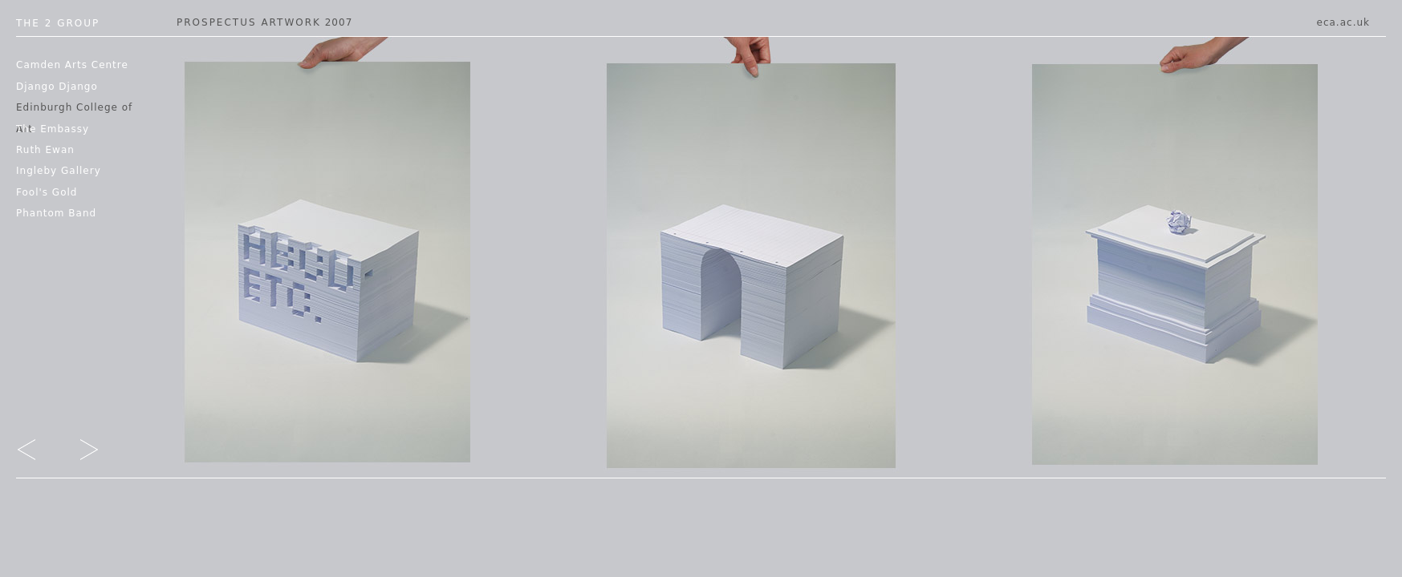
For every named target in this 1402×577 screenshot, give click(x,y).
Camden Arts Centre (72, 65)
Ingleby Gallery (58, 170)
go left (38, 453)
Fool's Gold (46, 192)
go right (78, 453)
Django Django (57, 86)
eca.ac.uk (1343, 22)
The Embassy (52, 129)
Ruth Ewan (45, 149)
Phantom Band (56, 213)
